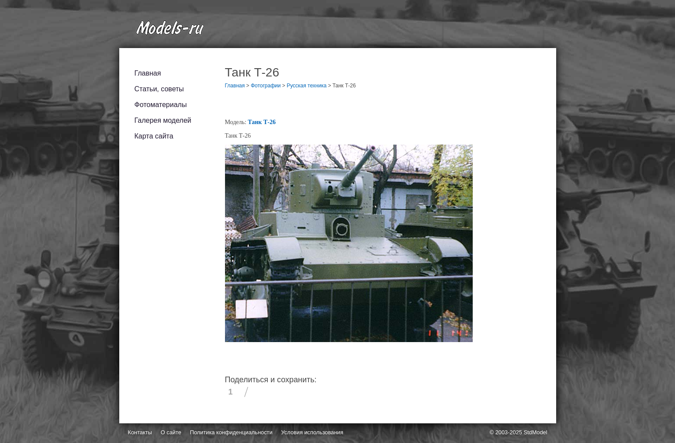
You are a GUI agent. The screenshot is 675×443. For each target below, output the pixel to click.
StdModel (535, 432)
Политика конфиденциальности (231, 432)
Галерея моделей (163, 120)
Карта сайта (154, 136)
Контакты (140, 432)
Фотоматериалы (161, 104)
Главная (148, 73)
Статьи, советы (159, 89)
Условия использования (312, 432)
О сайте (171, 432)
